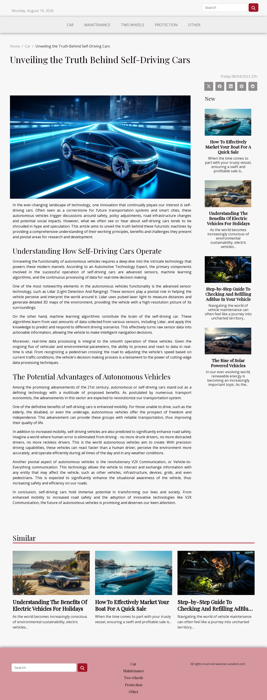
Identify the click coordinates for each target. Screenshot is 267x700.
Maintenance (97, 24)
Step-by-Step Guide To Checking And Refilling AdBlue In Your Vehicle (228, 294)
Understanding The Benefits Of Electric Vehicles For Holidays (228, 218)
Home (15, 46)
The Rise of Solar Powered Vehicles (228, 362)
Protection (166, 24)
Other (194, 24)
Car (70, 24)
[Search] (225, 7)
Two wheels (132, 24)
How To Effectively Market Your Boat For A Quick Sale (228, 147)
